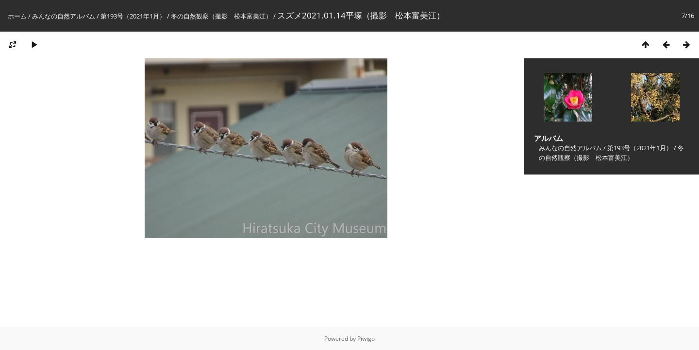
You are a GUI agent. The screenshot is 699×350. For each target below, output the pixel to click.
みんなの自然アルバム (63, 16)
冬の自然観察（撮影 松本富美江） (221, 16)
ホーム (17, 16)
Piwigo (366, 338)
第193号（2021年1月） (133, 16)
